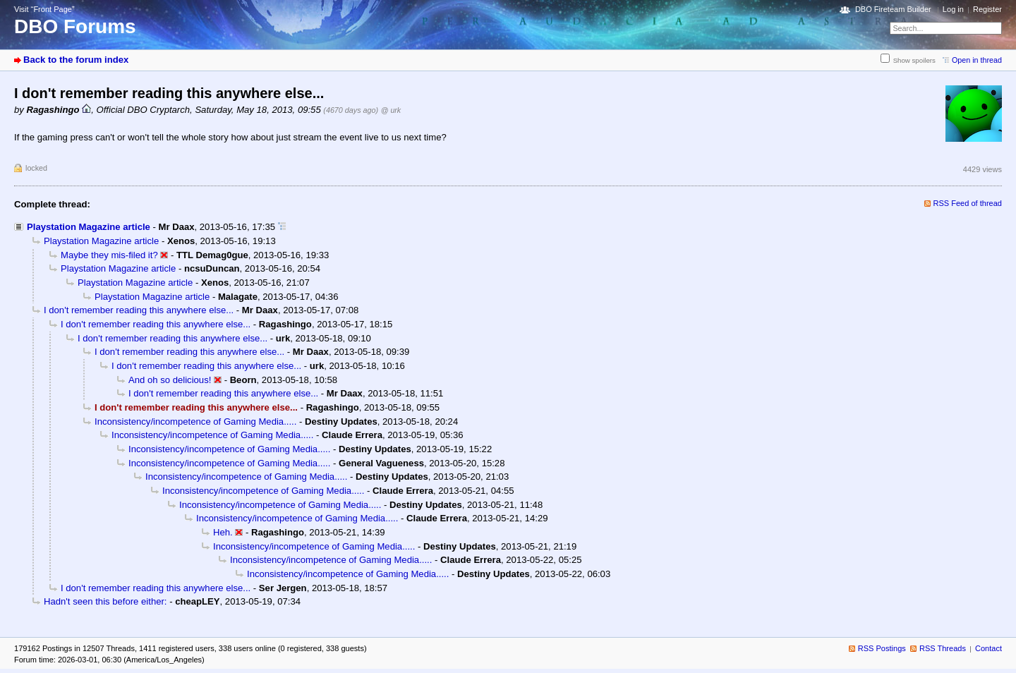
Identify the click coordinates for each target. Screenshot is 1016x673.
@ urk (391, 110)
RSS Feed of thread (968, 203)
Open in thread (977, 60)
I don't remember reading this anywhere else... (139, 310)
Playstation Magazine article (88, 227)
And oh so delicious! (169, 380)
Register (987, 9)
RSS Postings (882, 648)
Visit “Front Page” (44, 9)
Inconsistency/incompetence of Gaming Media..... (195, 421)
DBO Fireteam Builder (893, 9)
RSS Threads (942, 648)
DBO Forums (75, 26)
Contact (988, 648)
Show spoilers (914, 60)
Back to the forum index (75, 59)
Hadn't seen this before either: (105, 601)
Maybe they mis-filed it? (109, 255)
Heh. (223, 532)
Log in (953, 9)
